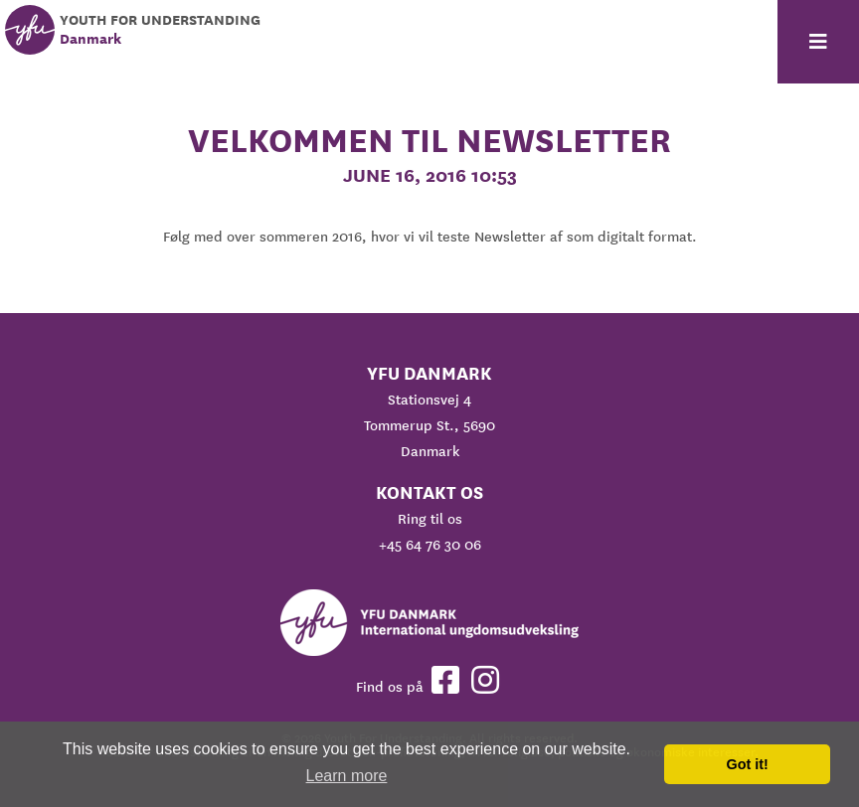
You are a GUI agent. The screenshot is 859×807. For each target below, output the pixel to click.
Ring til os (430, 519)
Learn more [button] (347, 775)
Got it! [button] (748, 764)
